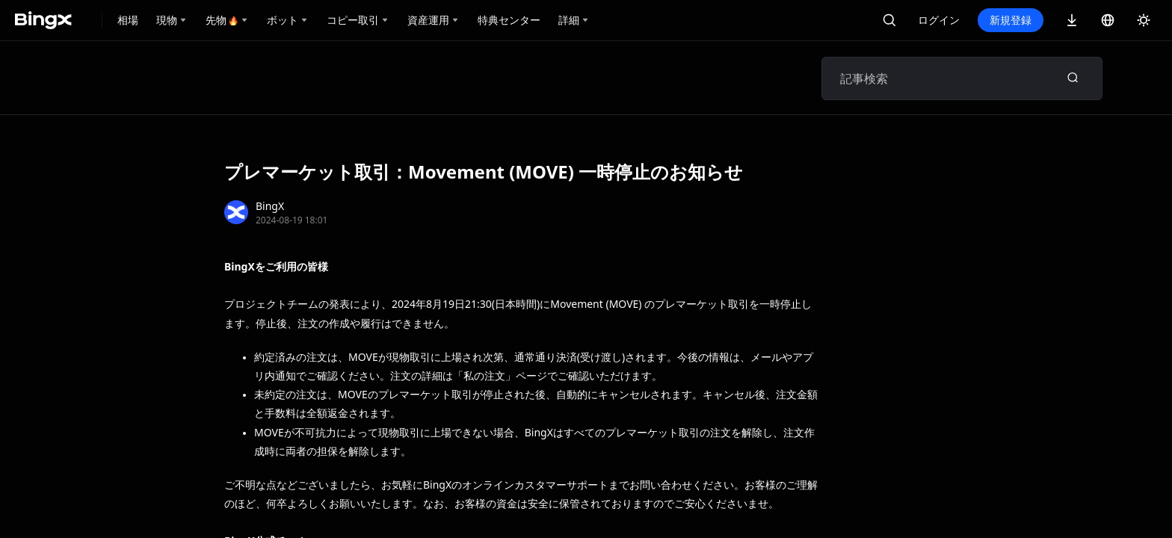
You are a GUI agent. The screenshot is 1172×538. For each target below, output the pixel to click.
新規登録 (1010, 20)
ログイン (939, 20)
